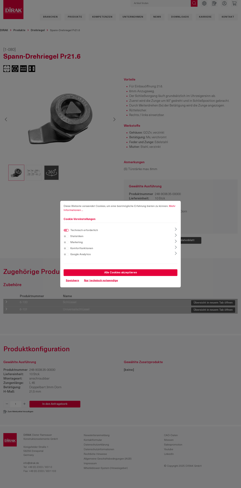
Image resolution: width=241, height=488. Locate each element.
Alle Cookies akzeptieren (120, 272)
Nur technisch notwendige (101, 280)
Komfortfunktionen (81, 248)
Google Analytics (80, 254)
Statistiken (76, 236)
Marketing (76, 242)
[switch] (66, 236)
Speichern (72, 280)
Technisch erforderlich (84, 230)
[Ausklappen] (175, 230)
